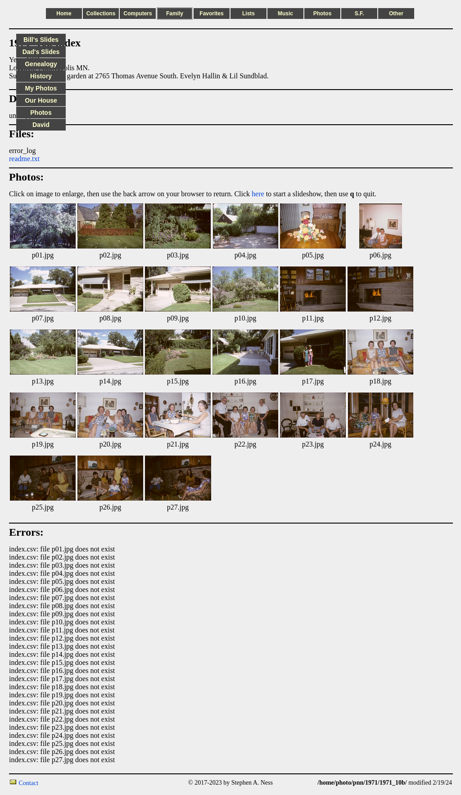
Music (285, 13)
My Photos (41, 88)
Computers (137, 13)
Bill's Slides (41, 39)
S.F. (359, 13)
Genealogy (41, 64)
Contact (29, 783)
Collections (101, 13)
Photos (322, 13)
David (41, 124)
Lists (248, 13)
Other (396, 13)
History (41, 76)
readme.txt (24, 159)
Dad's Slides (41, 51)
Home (63, 13)
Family (174, 13)
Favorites (211, 13)
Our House (41, 100)
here (258, 194)
